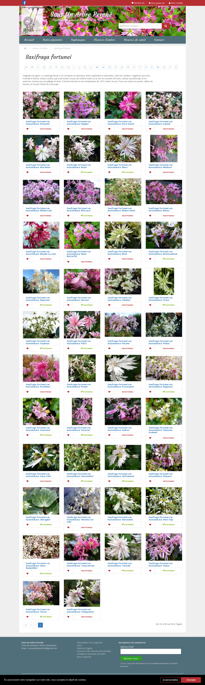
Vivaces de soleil (134, 40)
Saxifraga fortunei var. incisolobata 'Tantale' (120, 564)
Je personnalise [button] (170, 680)
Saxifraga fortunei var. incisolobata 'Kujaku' (79, 122)
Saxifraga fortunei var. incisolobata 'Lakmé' (161, 122)
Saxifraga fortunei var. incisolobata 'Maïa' (79, 166)
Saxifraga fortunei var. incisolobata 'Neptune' (38, 298)
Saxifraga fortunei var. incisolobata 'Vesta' (38, 610)
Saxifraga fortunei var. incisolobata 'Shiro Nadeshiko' (38, 565)
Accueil (29, 40)
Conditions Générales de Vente (91, 654)
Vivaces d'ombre (104, 40)
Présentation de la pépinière (90, 642)
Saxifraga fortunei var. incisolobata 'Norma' (79, 298)
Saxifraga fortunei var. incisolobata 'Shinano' (161, 475)
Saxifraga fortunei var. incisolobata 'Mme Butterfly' (79, 254)
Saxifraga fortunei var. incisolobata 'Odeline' (120, 298)
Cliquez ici (124, 663)
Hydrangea (78, 40)
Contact (159, 40)
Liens (79, 645)
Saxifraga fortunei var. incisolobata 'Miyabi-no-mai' (41, 252)
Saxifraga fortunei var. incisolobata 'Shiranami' (120, 518)
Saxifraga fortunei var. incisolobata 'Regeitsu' (161, 385)
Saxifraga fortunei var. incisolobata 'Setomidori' (80, 475)
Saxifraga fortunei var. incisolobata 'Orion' (161, 298)
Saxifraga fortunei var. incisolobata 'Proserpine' (121, 385)
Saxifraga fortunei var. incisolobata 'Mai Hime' (38, 166)
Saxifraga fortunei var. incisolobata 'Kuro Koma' (121, 122)
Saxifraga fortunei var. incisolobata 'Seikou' (120, 428)
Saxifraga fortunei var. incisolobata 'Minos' (161, 209)
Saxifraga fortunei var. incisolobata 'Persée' (120, 342)
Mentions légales (85, 648)
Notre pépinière (52, 40)
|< (26, 625)
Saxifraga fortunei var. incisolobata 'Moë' (120, 252)
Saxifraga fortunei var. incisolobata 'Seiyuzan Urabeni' (161, 430)
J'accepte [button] (191, 680)
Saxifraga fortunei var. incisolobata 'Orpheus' (38, 342)
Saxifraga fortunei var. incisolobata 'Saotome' (38, 428)
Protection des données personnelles (94, 651)
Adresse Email (126, 646)
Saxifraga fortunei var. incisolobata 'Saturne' (79, 428)
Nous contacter (84, 656)
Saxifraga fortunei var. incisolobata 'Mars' (120, 166)
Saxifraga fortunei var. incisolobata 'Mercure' (79, 209)
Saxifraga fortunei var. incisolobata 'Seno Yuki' (38, 475)
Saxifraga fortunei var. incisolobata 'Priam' (79, 385)
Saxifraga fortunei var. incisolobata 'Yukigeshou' (80, 610)
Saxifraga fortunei (62, 48)
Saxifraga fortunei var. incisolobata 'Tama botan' (81, 564)
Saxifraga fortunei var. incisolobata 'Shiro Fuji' (161, 518)
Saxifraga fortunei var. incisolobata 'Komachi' (38, 122)
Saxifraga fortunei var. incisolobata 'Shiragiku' (38, 518)
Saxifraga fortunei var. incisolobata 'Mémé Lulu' (39, 209)
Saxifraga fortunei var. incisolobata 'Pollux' (161, 342)
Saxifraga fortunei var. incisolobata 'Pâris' (79, 342)
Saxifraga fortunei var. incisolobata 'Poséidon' (38, 385)
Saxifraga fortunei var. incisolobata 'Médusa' (161, 166)
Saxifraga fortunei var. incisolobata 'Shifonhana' (121, 475)
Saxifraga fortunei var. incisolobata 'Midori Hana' (122, 209)
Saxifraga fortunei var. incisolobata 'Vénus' (161, 564)
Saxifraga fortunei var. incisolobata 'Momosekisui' (163, 252)
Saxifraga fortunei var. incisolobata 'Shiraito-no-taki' (80, 519)
